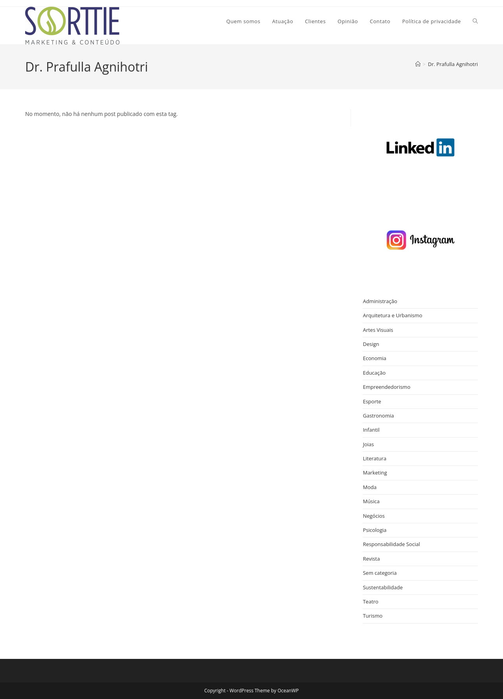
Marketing (375, 472)
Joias (368, 444)
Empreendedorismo (386, 386)
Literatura (374, 458)
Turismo (372, 615)
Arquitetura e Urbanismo (392, 315)
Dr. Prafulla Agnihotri (453, 64)
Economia (374, 358)
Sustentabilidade (382, 587)
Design (371, 344)
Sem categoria (380, 572)
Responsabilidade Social (391, 544)
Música (371, 501)
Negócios (374, 515)
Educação (374, 372)
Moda (369, 487)
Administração (380, 301)
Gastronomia (378, 415)
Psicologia (374, 529)
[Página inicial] (417, 64)
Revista (371, 558)
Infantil (371, 429)
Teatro (370, 601)
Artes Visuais (378, 329)
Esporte (372, 401)
